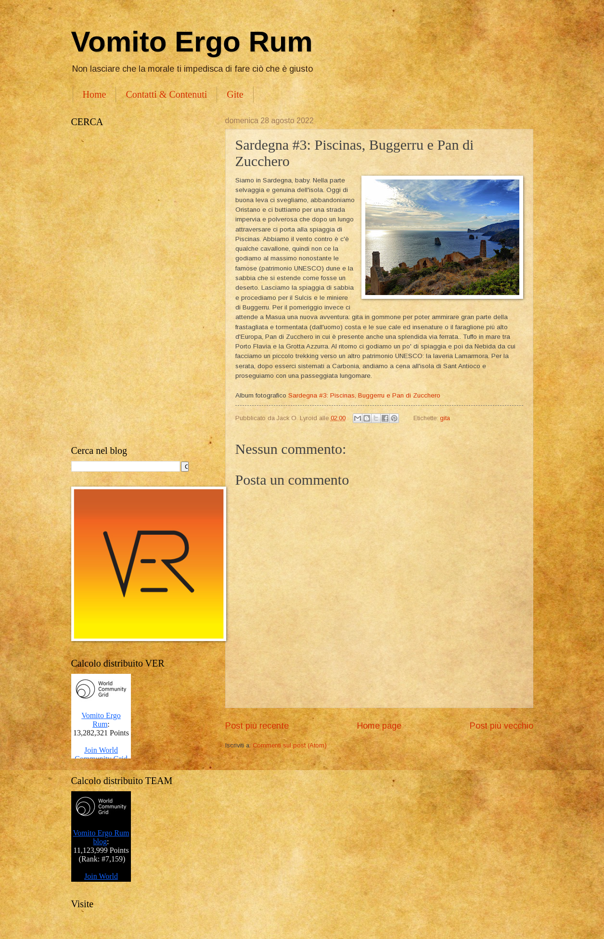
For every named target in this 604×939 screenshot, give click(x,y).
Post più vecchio (501, 726)
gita (445, 418)
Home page (379, 726)
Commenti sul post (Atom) (290, 745)
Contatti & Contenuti (166, 94)
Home (94, 94)
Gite (235, 94)
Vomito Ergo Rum (192, 42)
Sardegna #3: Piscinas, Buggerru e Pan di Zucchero (364, 395)
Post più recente (257, 726)
